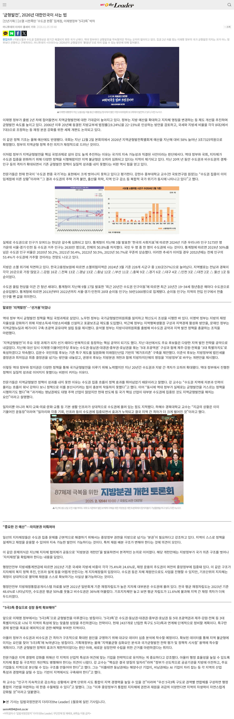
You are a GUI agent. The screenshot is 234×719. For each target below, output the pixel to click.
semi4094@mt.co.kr (15, 709)
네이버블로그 (11, 33)
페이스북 (18, 33)
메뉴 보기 (4, 5)
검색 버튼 (229, 4)
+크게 (228, 27)
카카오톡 (5, 33)
